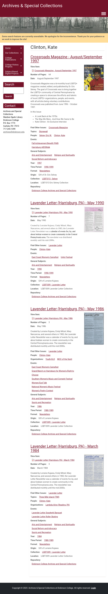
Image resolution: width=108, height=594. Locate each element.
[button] (94, 77)
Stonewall (43, 131)
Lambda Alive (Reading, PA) (58, 505)
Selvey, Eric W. (45, 135)
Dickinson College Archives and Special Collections (54, 190)
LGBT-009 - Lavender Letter (54, 285)
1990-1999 (48, 167)
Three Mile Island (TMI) (49, 497)
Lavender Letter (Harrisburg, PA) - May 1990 (53, 212)
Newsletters (45, 171)
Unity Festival (67, 257)
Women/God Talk (39, 383)
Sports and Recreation (41, 402)
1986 (39, 406)
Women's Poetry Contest (42, 391)
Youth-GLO (50, 359)
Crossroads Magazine (58, 127)
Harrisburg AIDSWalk (41, 147)
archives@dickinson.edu (13, 132)
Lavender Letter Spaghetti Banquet (47, 513)
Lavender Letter (55, 245)
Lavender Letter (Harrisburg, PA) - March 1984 (54, 460)
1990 (39, 269)
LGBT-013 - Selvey (50, 179)
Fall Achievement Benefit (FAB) (45, 143)
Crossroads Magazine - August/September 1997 (55, 70)
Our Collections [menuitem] (12, 53)
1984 (39, 536)
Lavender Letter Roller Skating (45, 517)
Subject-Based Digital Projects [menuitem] (12, 73)
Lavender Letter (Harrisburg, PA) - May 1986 (53, 318)
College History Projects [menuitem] (12, 66)
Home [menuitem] (12, 48)
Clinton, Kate (59, 135)
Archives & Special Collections (32, 5)
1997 (39, 163)
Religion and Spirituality (64, 155)
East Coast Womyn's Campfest (45, 257)
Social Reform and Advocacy (44, 159)
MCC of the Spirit (64, 359)
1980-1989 (48, 410)
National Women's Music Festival (46, 387)
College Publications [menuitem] (12, 59)
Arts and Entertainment (42, 155)
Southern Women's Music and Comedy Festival (52, 379)
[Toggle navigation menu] (103, 14)
